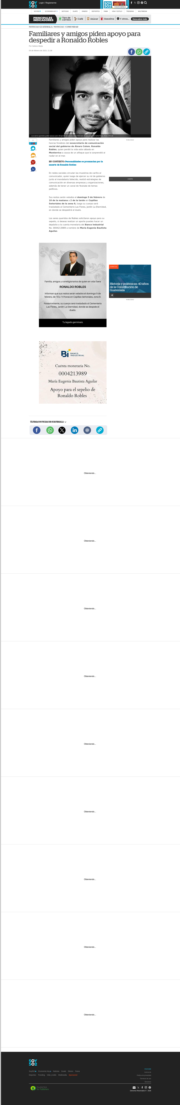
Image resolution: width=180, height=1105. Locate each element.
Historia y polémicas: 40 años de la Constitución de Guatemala (129, 287)
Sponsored (73, 1075)
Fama (106, 11)
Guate (75, 11)
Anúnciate (147, 1069)
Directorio (148, 1082)
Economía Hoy (51, 11)
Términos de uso (145, 1078)
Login (41, 3)
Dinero (84, 11)
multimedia (142, 11)
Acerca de (147, 1072)
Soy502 (37, 11)
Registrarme (50, 3)
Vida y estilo (117, 11)
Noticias (65, 11)
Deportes (96, 11)
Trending (130, 11)
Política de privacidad (144, 1075)
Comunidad (71, 27)
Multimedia (62, 1075)
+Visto (130, 179)
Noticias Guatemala (40, 27)
